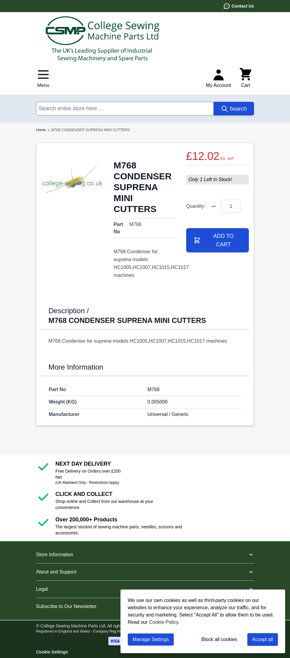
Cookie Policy (163, 622)
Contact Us (238, 6)
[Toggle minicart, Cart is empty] (245, 78)
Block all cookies (219, 639)
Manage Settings (151, 639)
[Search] (234, 108)
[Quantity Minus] (213, 206)
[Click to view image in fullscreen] (72, 179)
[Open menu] (43, 78)
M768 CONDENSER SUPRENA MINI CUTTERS (90, 130)
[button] (145, 554)
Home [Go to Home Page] (41, 130)
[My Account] (218, 78)
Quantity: (196, 206)
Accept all (262, 639)
